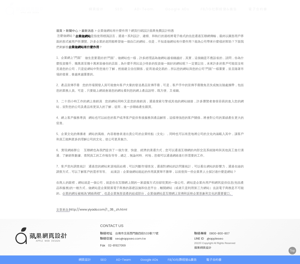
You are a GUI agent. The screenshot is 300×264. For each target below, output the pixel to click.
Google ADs (177, 9)
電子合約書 (258, 9)
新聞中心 (72, 30)
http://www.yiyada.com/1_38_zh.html (98, 209)
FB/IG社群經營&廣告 (219, 9)
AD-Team (144, 9)
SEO (119, 9)
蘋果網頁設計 (202, 247)
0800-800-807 (219, 233)
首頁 (59, 30)
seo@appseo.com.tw (130, 238)
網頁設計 (96, 9)
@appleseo (215, 238)
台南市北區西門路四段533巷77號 (136, 233)
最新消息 (88, 30)
